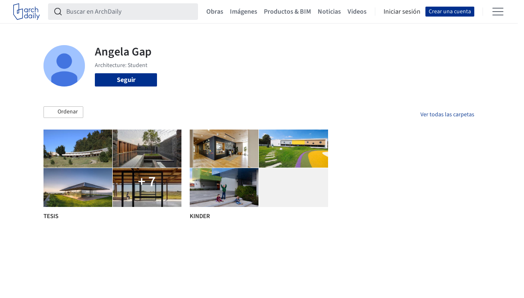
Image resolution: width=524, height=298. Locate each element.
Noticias (329, 11)
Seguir (126, 79)
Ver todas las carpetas (447, 115)
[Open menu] (498, 11)
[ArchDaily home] (26, 11)
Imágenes (243, 11)
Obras (214, 11)
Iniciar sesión (402, 11)
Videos (357, 11)
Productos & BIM (287, 11)
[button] (63, 112)
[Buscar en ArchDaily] (129, 12)
